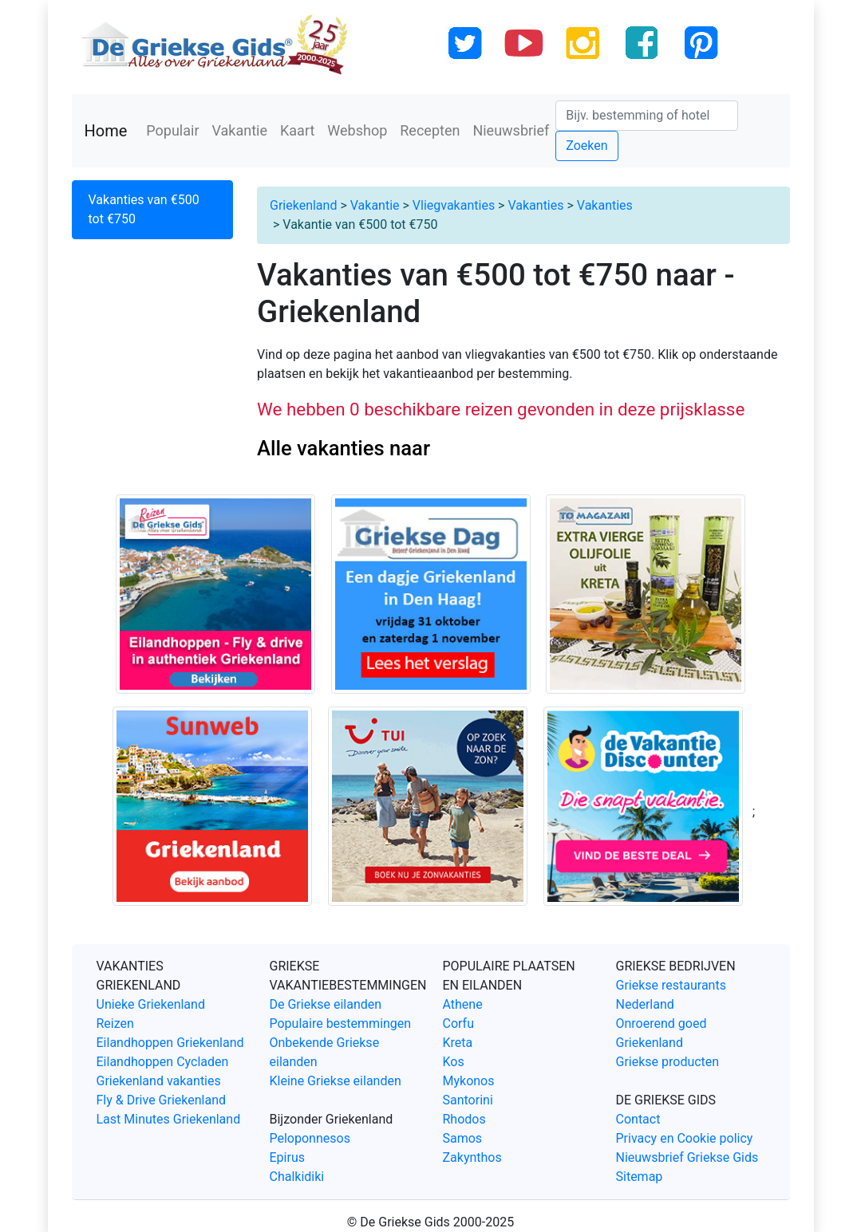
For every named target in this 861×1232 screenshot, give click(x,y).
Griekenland (303, 205)
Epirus (287, 1157)
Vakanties (535, 205)
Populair (172, 130)
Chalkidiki (297, 1176)
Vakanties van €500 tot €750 (144, 209)
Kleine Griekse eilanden (335, 1080)
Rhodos (464, 1119)
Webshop (357, 130)
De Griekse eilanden (326, 1004)
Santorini (468, 1100)
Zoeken (586, 145)
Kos (453, 1061)
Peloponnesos (310, 1138)
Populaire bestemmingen (341, 1023)
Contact (638, 1119)
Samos (463, 1138)
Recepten (430, 130)
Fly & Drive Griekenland (162, 1100)
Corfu (458, 1023)
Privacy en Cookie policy (684, 1138)
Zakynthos (472, 1157)
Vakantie (240, 130)
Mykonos (469, 1080)
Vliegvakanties (454, 205)
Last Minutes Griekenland (169, 1119)
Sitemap (639, 1176)
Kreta (458, 1042)
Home (106, 130)
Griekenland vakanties (159, 1080)
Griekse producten (668, 1061)
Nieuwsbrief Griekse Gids (687, 1157)
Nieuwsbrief (510, 130)
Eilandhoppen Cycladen (163, 1061)
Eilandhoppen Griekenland (170, 1042)
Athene (463, 1004)
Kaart (297, 130)
